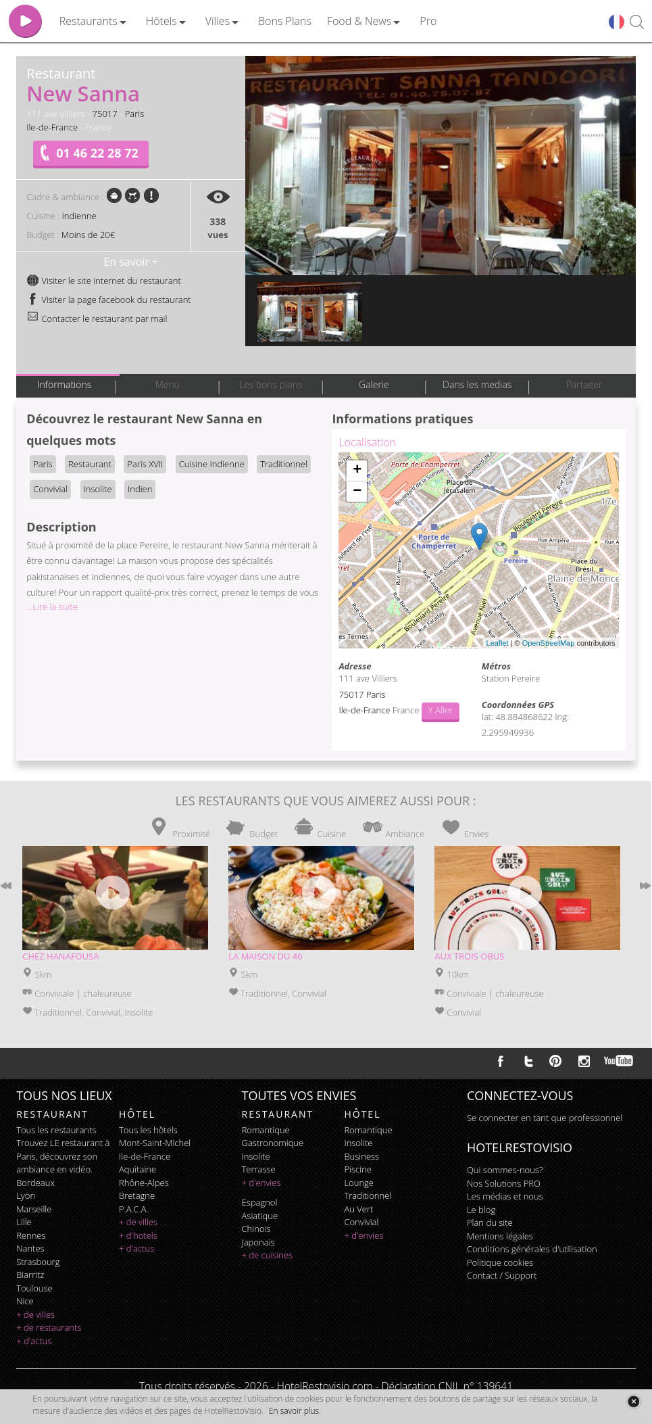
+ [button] (357, 470)
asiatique (260, 1216)
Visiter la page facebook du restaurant (108, 299)
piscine (358, 1169)
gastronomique (273, 1143)
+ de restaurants (48, 1327)
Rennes (30, 1235)
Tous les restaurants (56, 1130)
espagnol (260, 1202)
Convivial (50, 489)
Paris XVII (145, 464)
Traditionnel (283, 464)
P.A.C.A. (134, 1209)
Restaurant (89, 464)
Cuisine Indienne (212, 464)
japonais (258, 1242)
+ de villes (35, 1314)
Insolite (98, 489)
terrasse (259, 1169)
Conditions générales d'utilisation (532, 1249)
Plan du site (490, 1222)
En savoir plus (294, 1411)
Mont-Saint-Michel (155, 1143)
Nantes (30, 1248)
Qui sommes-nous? (505, 1170)
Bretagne (137, 1195)
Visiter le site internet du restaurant (103, 281)
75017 (105, 114)
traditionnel (367, 1195)
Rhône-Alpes (144, 1183)
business (361, 1156)
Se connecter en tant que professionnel (544, 1118)
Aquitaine (137, 1169)
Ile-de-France (52, 127)
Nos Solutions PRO (504, 1183)
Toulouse (34, 1288)
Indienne (78, 216)
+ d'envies (261, 1183)
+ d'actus (33, 1341)
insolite (256, 1156)
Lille (24, 1222)
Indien (140, 489)
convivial (361, 1222)
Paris (135, 114)
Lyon (25, 1195)
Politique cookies (500, 1262)
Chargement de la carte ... (477, 550)
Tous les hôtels (148, 1130)
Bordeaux (35, 1183)
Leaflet (497, 643)
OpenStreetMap (548, 643)
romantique (266, 1130)
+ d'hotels (138, 1235)
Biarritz (30, 1274)
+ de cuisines (267, 1255)
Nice (25, 1301)
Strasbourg (37, 1262)
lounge (359, 1183)
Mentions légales (500, 1236)
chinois (256, 1229)
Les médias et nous (505, 1196)
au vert (358, 1209)
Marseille (33, 1209)
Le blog (481, 1210)
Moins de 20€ (88, 235)
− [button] (357, 491)
